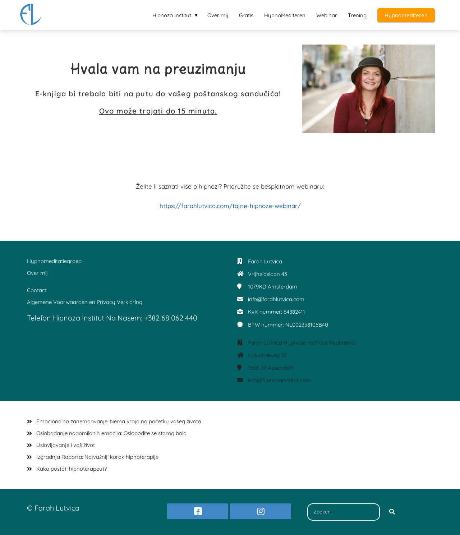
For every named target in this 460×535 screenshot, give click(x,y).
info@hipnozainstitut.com (279, 380)
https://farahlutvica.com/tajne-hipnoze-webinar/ (230, 205)
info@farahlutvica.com (276, 299)
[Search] (392, 512)
